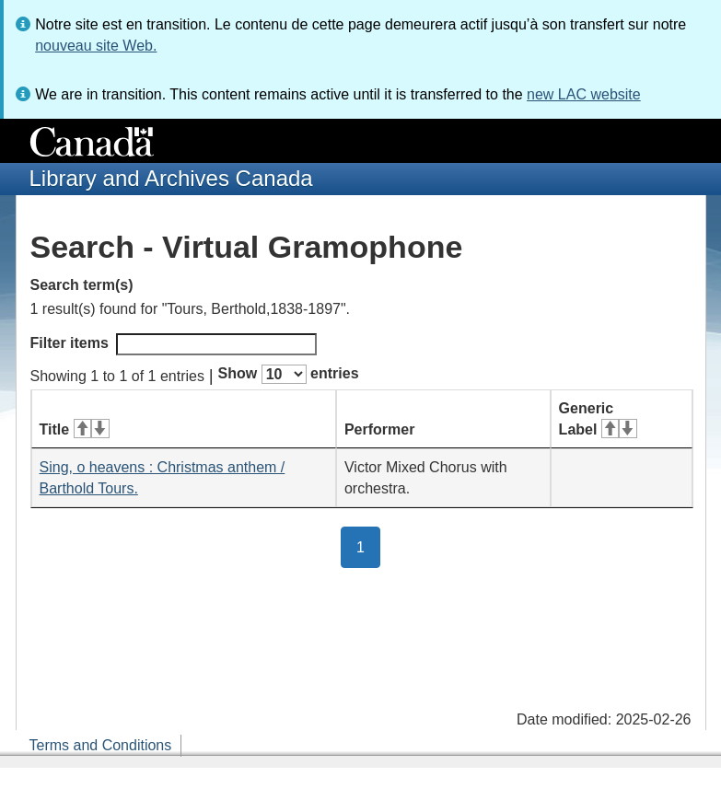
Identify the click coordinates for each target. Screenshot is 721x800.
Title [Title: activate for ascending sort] (75, 429)
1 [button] (368, 546)
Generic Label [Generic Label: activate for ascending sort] (598, 418)
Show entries (288, 374)
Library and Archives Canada (171, 178)
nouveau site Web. (96, 45)
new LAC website (584, 94)
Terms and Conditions (100, 745)
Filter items (173, 344)
